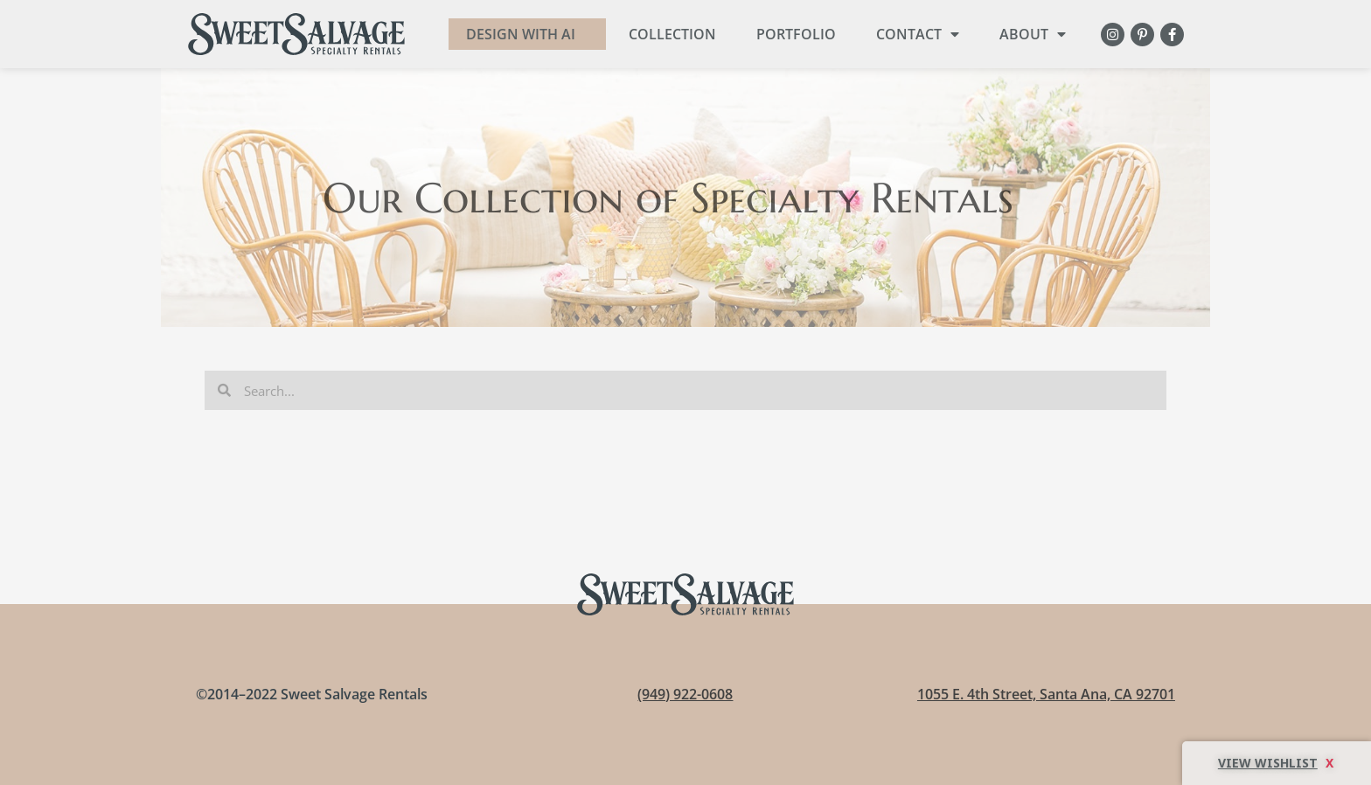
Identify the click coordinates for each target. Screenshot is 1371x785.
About (1032, 34)
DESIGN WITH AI (520, 34)
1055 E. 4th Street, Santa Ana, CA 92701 (1046, 694)
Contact (917, 34)
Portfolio (796, 34)
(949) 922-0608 (685, 694)
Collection (672, 34)
